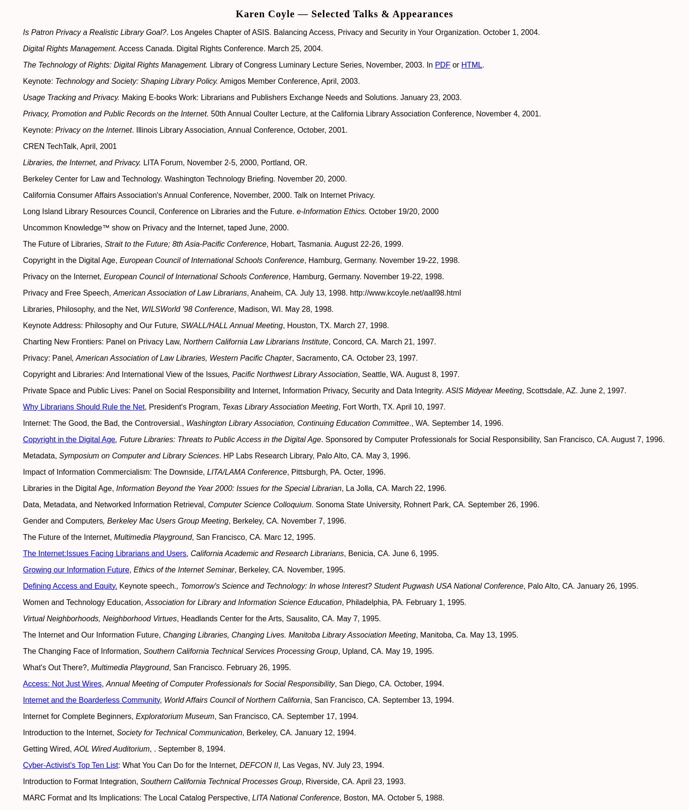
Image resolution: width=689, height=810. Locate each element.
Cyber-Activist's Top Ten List (70, 765)
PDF (442, 65)
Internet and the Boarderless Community (91, 700)
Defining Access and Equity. (70, 586)
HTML (471, 65)
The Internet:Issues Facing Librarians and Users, (106, 553)
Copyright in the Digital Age (69, 439)
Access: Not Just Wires (62, 684)
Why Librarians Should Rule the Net (83, 407)
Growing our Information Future (76, 570)
